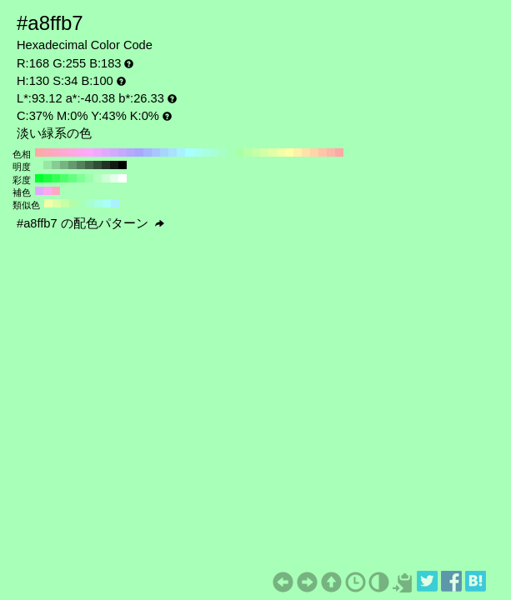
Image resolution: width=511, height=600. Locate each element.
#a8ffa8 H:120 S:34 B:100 (239, 152)
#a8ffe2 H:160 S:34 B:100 (206, 152)
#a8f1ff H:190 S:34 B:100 (181, 152)
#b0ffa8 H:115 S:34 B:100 (73, 203)
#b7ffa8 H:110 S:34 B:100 (247, 152)
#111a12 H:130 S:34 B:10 (114, 165)
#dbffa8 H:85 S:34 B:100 (57, 203)
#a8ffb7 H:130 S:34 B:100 (231, 152)
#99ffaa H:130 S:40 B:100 (89, 178)
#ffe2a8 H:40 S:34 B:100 (306, 152)
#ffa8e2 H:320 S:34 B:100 (72, 152)
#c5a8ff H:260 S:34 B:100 (122, 152)
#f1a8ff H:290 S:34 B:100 (97, 152)
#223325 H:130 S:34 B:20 (106, 165)
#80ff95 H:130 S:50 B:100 (81, 178)
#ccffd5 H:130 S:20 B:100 (106, 178)
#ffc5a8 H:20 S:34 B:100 (322, 152)
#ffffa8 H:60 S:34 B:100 (289, 152)
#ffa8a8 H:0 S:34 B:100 (339, 152)
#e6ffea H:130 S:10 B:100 (114, 178)
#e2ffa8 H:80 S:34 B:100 (272, 152)
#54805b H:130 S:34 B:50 (81, 165)
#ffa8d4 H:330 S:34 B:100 (64, 152)
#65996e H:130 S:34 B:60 (72, 165)
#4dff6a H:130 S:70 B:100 (64, 178)
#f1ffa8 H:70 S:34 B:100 (281, 152)
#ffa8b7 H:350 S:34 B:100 (47, 152)
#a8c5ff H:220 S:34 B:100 (156, 152)
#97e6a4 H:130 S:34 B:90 (47, 165)
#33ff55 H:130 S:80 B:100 (56, 178)
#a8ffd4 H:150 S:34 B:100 (214, 152)
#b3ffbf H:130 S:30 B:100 (97, 178)
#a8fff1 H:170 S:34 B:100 (197, 152)
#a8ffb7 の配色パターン (90, 223)
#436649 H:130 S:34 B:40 (89, 165)
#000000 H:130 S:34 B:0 (122, 165)
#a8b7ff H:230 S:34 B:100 (147, 152)
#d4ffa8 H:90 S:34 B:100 (264, 152)
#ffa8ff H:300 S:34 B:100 (89, 152)
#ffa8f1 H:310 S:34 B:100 (81, 152)
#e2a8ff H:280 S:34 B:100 (106, 152)
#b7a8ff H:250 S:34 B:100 (131, 152)
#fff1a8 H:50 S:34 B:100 (297, 152)
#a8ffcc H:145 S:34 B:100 (90, 203)
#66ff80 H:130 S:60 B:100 (72, 178)
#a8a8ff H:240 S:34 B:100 (139, 152)
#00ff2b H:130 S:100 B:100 (39, 178)
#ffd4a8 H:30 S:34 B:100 (314, 152)
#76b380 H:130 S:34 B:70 (64, 165)
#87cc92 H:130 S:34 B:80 (56, 165)
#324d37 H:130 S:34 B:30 (97, 165)
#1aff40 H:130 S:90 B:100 (47, 178)
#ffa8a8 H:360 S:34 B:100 (39, 152)
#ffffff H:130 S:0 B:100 (122, 178)
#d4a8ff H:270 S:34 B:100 (114, 152)
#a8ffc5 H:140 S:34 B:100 (222, 152)
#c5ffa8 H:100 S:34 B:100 (256, 152)
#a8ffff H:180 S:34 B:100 (189, 152)
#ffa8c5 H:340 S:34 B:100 (56, 152)
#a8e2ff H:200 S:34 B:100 (172, 152)
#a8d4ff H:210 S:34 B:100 (164, 152)
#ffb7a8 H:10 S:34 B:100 (331, 152)
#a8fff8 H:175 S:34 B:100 (107, 203)
